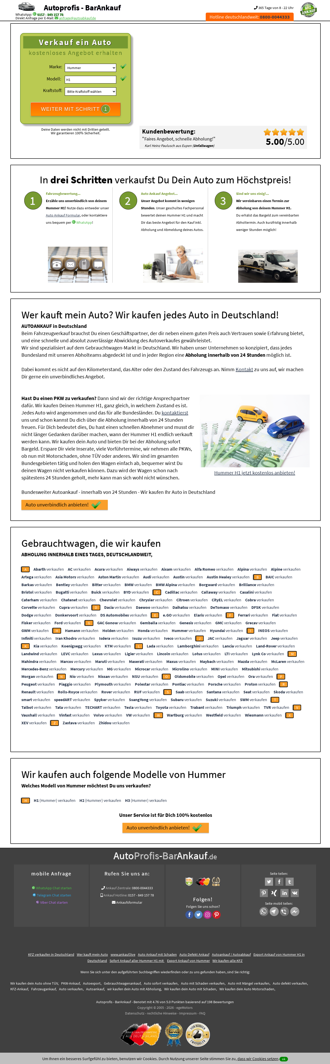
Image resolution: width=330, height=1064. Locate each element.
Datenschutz (134, 1013)
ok (283, 1059)
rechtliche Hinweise (162, 1013)
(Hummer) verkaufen (55, 800)
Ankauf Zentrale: (118, 888)
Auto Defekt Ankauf (194, 954)
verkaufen (49, 569)
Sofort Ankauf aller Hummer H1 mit (137, 960)
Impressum (188, 1013)
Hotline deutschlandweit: (250, 17)
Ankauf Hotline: (115, 895)
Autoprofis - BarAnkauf (82, 7)
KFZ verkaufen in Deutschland (51, 954)
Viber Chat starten (54, 902)
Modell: (54, 79)
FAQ (202, 1013)
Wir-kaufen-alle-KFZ (227, 960)
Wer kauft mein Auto (92, 954)
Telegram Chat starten (54, 895)
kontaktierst (175, 412)
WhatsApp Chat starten (54, 888)
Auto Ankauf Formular (63, 230)
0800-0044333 (142, 888)
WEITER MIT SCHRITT (75, 109)
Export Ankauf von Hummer (188, 960)
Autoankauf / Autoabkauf (231, 954)
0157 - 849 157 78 (50, 14)
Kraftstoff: (52, 90)
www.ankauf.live (123, 954)
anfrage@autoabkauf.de (77, 18)
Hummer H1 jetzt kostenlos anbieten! (254, 472)
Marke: (55, 67)
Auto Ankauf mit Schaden (157, 954)
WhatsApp (84, 237)
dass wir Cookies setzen (257, 1058)
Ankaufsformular (129, 902)
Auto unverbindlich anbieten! (63, 505)
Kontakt (244, 369)
